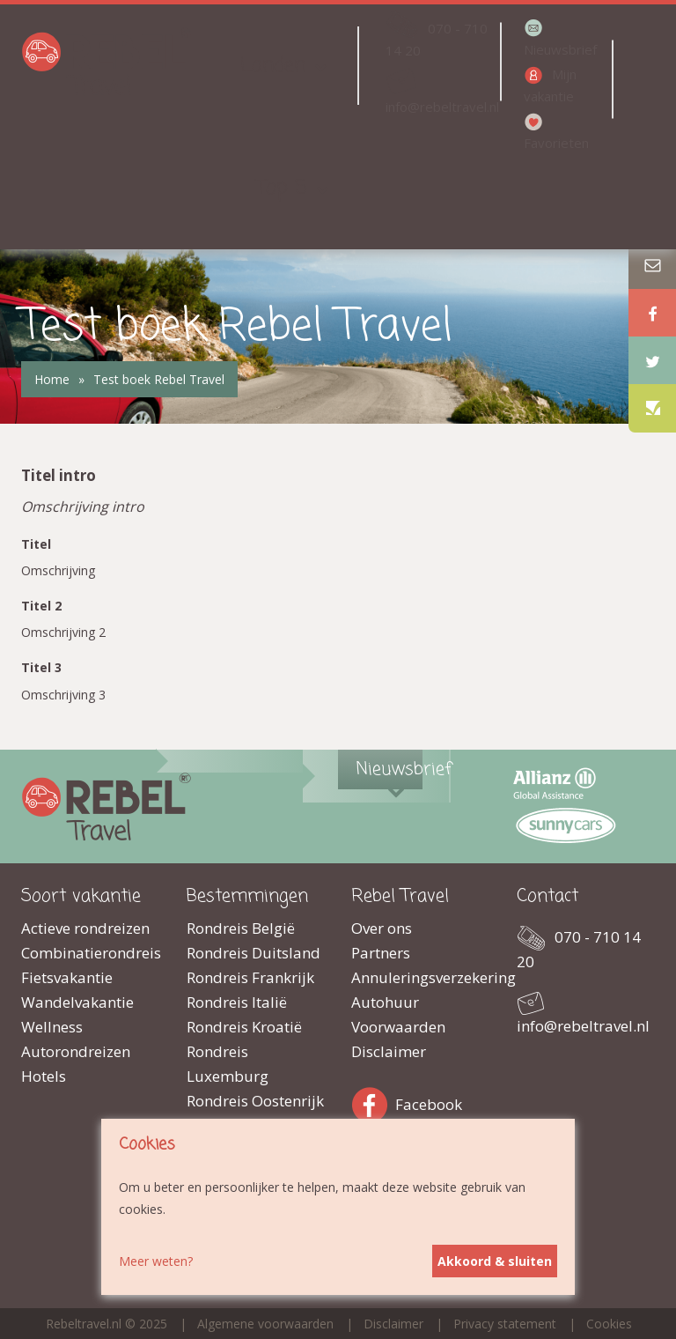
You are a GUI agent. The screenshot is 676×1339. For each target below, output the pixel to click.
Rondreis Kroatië (244, 1027)
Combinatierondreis (90, 953)
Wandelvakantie (77, 1002)
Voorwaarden (398, 1027)
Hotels (43, 1076)
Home (52, 379)
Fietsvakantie (67, 977)
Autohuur (385, 1002)
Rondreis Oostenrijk (255, 1101)
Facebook (373, 1101)
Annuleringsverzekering (420, 977)
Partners (380, 953)
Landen (272, 65)
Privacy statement (504, 1323)
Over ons (381, 928)
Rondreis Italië (237, 1002)
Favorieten (556, 143)
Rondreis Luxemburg (227, 1063)
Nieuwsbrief (560, 49)
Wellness (52, 1027)
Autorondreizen (75, 1051)
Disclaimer (388, 1051)
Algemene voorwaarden (265, 1323)
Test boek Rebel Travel (158, 379)
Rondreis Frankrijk (250, 977)
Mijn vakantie (550, 85)
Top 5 (281, 188)
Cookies (609, 1323)
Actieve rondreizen (85, 928)
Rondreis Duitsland (253, 953)
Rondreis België (241, 928)
